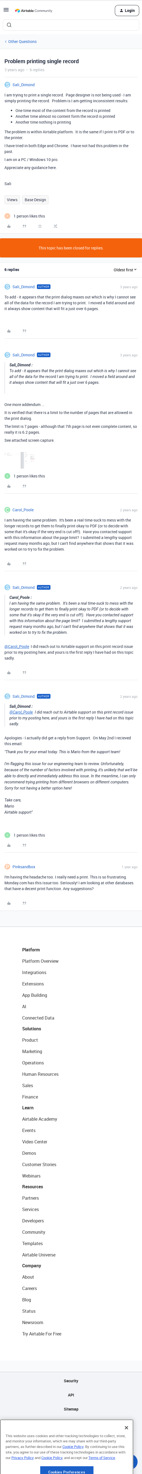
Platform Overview (40, 961)
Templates (32, 1243)
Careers (29, 1288)
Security (71, 1380)
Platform (31, 950)
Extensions (33, 984)
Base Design (35, 199)
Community (33, 1232)
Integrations (34, 972)
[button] (6, 11)
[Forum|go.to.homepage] (33, 10)
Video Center (34, 1142)
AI (24, 1006)
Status (29, 1311)
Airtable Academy (39, 1119)
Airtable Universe (38, 1255)
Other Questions (22, 41)
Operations (33, 1063)
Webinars (31, 1176)
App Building (34, 995)
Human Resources (40, 1074)
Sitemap (71, 1409)
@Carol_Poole (16, 646)
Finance (30, 1097)
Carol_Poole (23, 509)
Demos (29, 1153)
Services (30, 1209)
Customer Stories (39, 1164)
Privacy (71, 1423)
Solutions (31, 1029)
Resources (32, 1187)
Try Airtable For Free (41, 1334)
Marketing (32, 1051)
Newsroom (32, 1322)
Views (12, 199)
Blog (26, 1300)
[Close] (126, 1446)
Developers (33, 1221)
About (28, 1277)
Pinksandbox (23, 866)
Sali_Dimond (23, 84)
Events (29, 1130)
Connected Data (38, 1018)
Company (31, 1266)
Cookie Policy (72, 1464)
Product (30, 1040)
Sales (27, 1085)
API (71, 1395)
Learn (28, 1108)
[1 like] (24, 216)
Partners (30, 1198)
